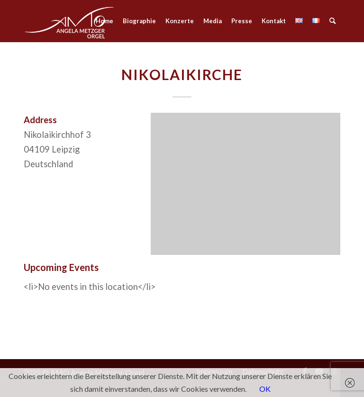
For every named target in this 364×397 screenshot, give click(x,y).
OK (265, 388)
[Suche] (332, 21)
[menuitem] (104, 21)
